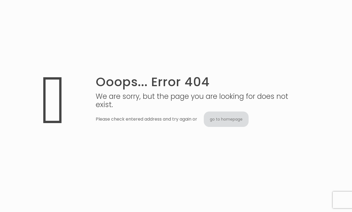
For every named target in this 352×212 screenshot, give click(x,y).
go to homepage (226, 119)
